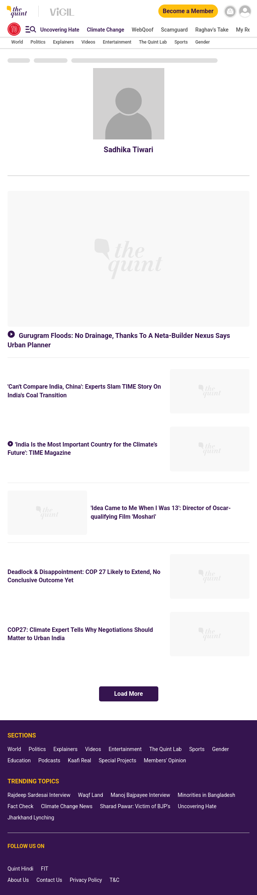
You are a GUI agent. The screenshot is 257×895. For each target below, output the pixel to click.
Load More (128, 693)
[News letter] (230, 11)
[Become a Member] (188, 11)
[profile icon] (244, 11)
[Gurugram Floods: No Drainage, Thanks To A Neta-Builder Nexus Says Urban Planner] (128, 259)
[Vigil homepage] (62, 15)
